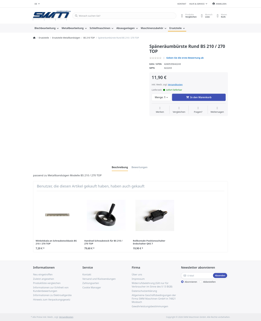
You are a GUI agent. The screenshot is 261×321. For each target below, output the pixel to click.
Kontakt (181, 3)
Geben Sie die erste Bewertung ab (185, 57)
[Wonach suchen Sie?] (124, 16)
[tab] (120, 167)
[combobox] (37, 4)
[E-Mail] (197, 275)
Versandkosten (175, 84)
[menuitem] (46, 28)
